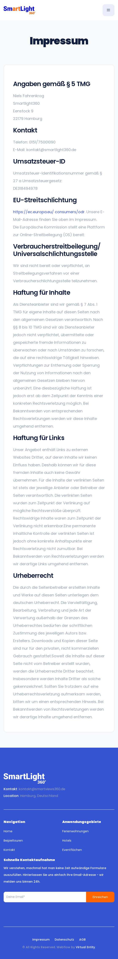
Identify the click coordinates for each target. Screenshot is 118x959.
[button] (108, 10)
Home (8, 831)
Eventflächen (72, 850)
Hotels (66, 840)
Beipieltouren (13, 840)
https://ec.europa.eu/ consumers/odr (49, 212)
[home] (19, 10)
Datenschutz (64, 939)
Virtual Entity (85, 947)
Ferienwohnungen (75, 831)
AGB (82, 939)
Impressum (41, 939)
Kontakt (9, 850)
